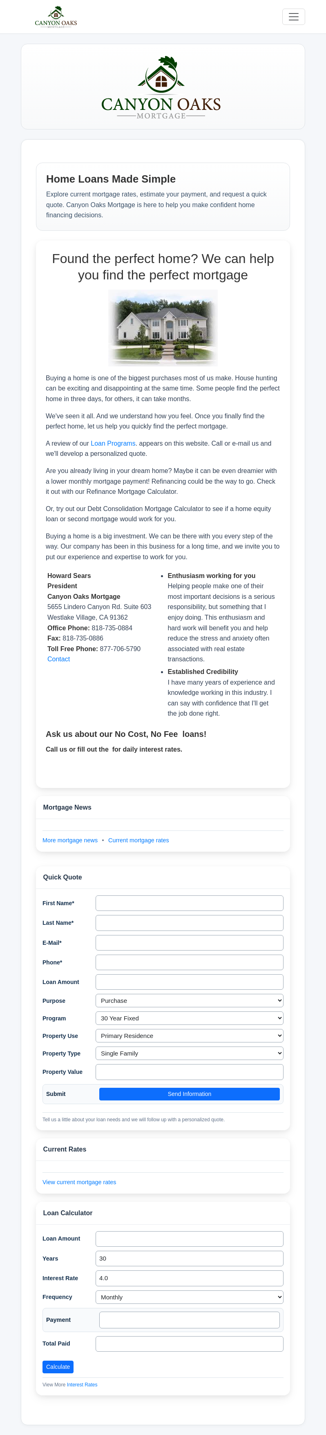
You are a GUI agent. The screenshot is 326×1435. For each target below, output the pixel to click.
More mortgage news (70, 840)
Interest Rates (82, 1385)
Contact (58, 659)
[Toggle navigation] (293, 17)
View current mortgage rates (79, 1182)
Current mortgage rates (138, 840)
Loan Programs (113, 443)
